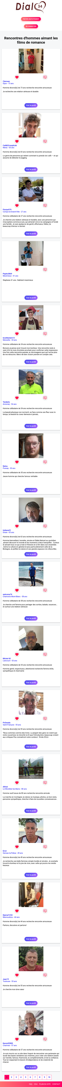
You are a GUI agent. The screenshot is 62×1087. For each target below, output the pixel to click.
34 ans (14, 340)
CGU (36, 1084)
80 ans (24, 789)
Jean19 (6, 979)
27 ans (23, 212)
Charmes (6, 1045)
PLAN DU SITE (45, 1084)
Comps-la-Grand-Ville (11, 212)
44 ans (17, 917)
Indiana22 (7, 530)
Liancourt (6, 661)
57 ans (14, 1045)
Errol (5, 851)
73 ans (11, 83)
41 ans (15, 276)
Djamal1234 (7, 915)
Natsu (5, 466)
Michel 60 (7, 658)
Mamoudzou (8, 917)
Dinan (5, 532)
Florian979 (7, 210)
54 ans (14, 404)
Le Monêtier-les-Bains (11, 789)
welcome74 (7, 594)
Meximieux (7, 276)
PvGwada (6, 723)
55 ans (18, 725)
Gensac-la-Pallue (9, 853)
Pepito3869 (7, 274)
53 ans (14, 661)
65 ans (11, 148)
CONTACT (56, 1084)
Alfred (5, 787)
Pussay (6, 468)
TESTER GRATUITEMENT (31, 19)
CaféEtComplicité (10, 145)
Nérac (5, 148)
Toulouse (6, 981)
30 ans (12, 468)
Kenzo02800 (8, 1043)
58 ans (24, 596)
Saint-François (8, 725)
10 (49, 1077)
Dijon (5, 83)
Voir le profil (31, 105)
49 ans (20, 853)
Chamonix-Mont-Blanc (12, 596)
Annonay (6, 404)
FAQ (30, 1084)
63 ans (11, 532)
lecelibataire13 (9, 338)
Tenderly (6, 402)
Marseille (6, 340)
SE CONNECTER (31, 26)
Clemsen (6, 81)
